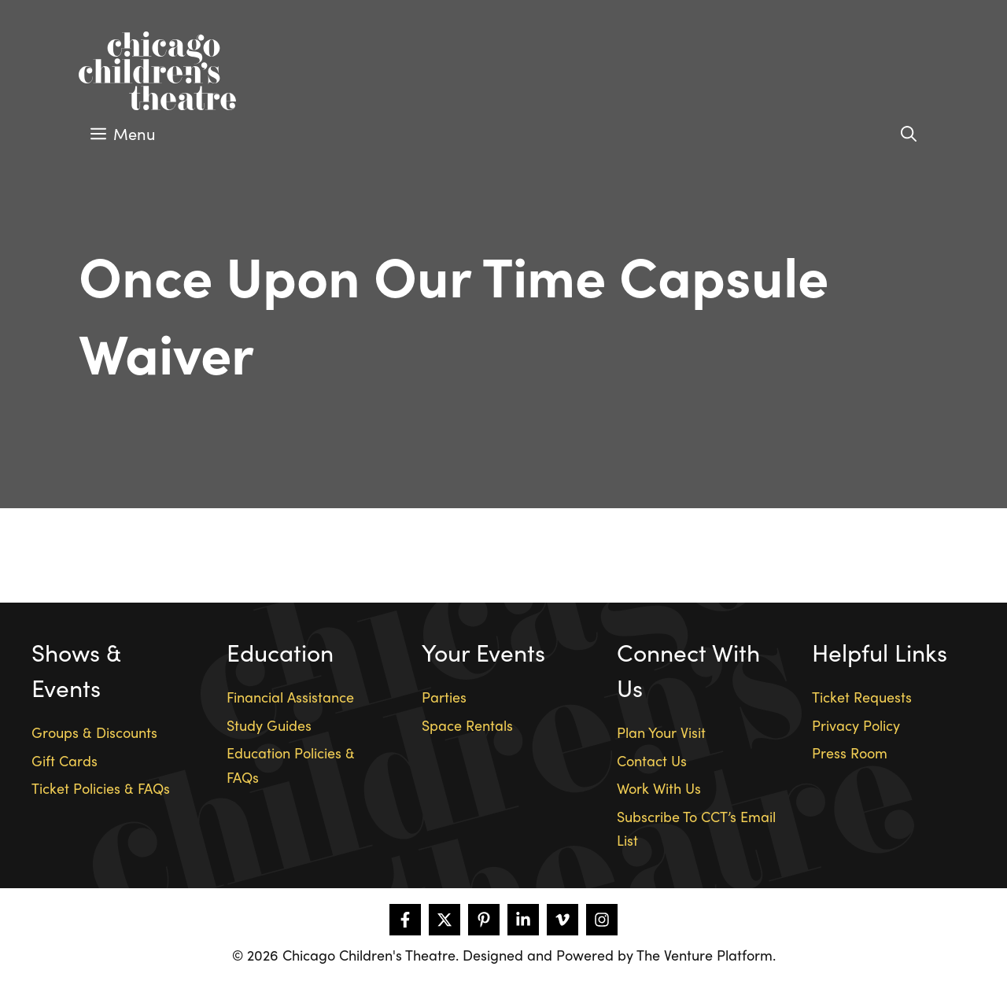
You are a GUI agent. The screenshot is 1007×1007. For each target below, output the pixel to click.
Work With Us (659, 788)
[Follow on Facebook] (405, 919)
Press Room (849, 752)
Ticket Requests (862, 696)
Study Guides (269, 725)
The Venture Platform (704, 955)
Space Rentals (467, 725)
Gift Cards (64, 760)
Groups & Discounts (94, 732)
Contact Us (652, 760)
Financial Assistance (290, 696)
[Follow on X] (444, 919)
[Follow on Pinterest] (484, 919)
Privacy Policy (856, 725)
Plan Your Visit (661, 732)
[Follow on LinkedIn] (523, 919)
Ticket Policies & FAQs (100, 788)
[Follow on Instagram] (602, 919)
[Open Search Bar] (908, 133)
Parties (444, 696)
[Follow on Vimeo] (562, 919)
